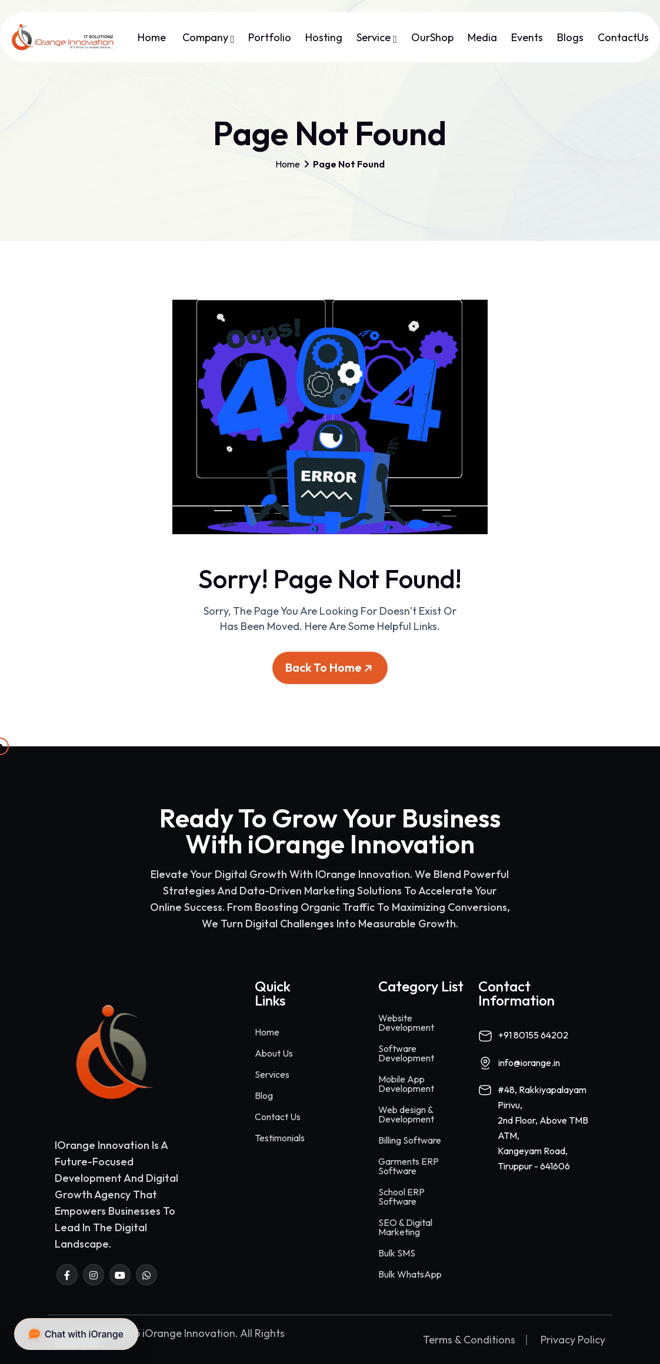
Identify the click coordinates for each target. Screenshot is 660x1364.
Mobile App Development (406, 1083)
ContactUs (623, 37)
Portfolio (269, 37)
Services (272, 1074)
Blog (264, 1095)
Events (527, 37)
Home (153, 37)
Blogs (570, 37)
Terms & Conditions (469, 1340)
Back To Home (330, 672)
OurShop (432, 37)
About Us (274, 1053)
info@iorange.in (529, 1062)
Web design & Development (406, 1114)
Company (208, 37)
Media (482, 37)
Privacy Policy (573, 1340)
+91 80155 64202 (533, 1035)
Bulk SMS (396, 1253)
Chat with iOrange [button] (76, 1334)
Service (376, 37)
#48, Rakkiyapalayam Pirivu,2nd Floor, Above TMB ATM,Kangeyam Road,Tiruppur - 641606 (543, 1128)
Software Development (406, 1053)
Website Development (406, 1022)
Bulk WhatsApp (410, 1274)
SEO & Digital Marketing (405, 1227)
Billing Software (409, 1140)
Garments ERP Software (408, 1166)
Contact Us (278, 1116)
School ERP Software (401, 1196)
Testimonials (280, 1138)
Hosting (323, 37)
